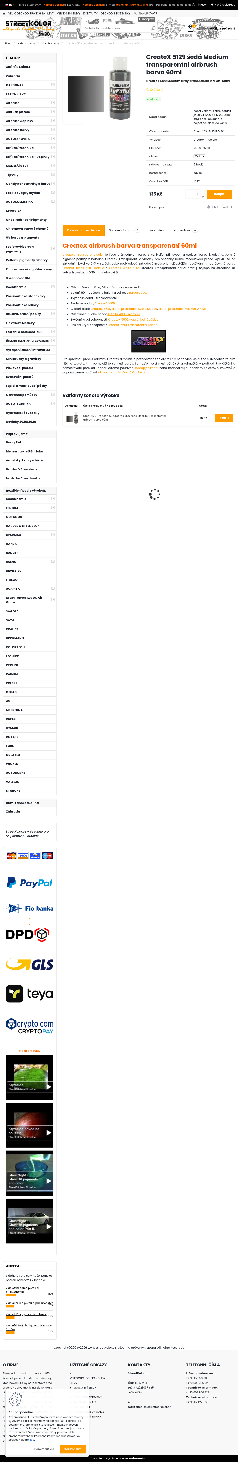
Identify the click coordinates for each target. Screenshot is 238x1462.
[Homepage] (4, 13)
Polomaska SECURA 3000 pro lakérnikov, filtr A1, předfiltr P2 (83, 487)
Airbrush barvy (27, 43)
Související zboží (124, 230)
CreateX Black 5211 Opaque (83, 268)
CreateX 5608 (104, 303)
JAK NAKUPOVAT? (145, 13)
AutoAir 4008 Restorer (123, 314)
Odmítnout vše (44, 1449)
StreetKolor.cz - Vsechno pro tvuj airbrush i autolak (27, 833)
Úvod (8, 43)
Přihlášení (202, 4)
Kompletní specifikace (83, 230)
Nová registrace (225, 4)
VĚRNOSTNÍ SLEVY (68, 13)
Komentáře (186, 230)
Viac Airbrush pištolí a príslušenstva (29, 1303)
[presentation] (64, 487)
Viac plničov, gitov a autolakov (26, 1314)
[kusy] (193, 194)
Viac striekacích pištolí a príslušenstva (22, 1290)
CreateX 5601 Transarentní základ (132, 325)
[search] (153, 29)
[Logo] (28, 28)
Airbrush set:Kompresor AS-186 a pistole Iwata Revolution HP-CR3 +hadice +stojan (214, 479)
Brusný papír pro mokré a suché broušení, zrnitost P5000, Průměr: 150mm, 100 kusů (126, 485)
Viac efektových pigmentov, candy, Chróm (29, 1327)
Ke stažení (157, 230)
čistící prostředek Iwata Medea (134, 309)
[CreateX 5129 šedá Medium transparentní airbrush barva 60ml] (98, 89)
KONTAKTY (90, 13)
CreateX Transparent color (83, 254)
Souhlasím (72, 1449)
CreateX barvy (51, 43)
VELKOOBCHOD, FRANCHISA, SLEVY (31, 13)
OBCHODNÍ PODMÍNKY (115, 13)
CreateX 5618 (100, 309)
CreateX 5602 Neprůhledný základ (133, 319)
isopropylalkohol (146, 368)
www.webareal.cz (134, 1458)
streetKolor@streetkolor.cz (132, 5)
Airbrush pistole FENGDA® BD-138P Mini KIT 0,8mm (168, 471)
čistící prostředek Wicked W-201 (182, 309)
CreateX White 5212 (124, 268)
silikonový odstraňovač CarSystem (123, 372)
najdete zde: (138, 293)
